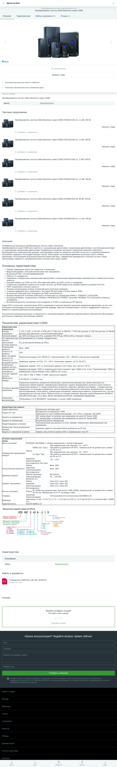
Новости (58, 729)
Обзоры (58, 736)
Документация (58, 743)
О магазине (58, 721)
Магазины (58, 706)
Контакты (58, 758)
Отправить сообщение (58, 673)
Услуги (58, 714)
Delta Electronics (47, 103)
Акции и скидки (58, 692)
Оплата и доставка (58, 751)
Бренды (58, 699)
